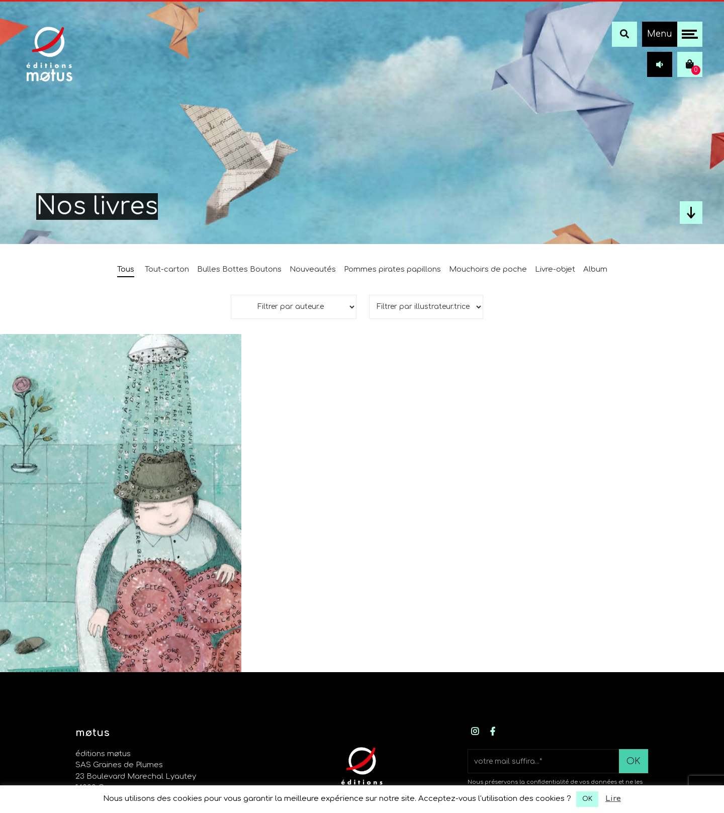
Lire (613, 798)
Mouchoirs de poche (488, 269)
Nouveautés (313, 269)
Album (595, 269)
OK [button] (587, 798)
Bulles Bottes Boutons (239, 269)
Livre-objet (555, 269)
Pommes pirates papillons (392, 269)
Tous (125, 269)
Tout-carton (167, 269)
